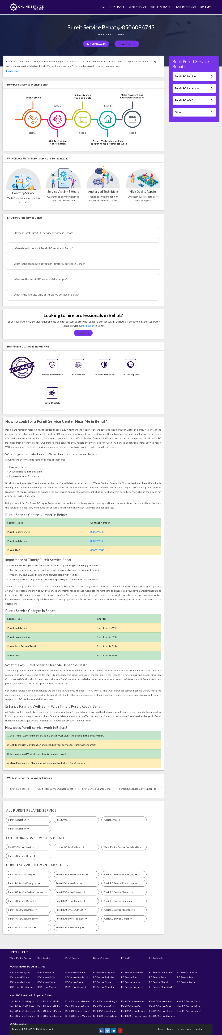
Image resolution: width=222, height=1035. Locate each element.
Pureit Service (112, 819)
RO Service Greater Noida (22, 987)
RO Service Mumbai (75, 972)
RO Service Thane (74, 982)
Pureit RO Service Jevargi (70, 927)
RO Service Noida (46, 977)
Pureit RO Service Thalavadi (71, 918)
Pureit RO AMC (194, 100)
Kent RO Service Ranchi (188, 1011)
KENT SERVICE (138, 7)
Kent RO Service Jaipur (188, 1006)
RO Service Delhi (45, 972)
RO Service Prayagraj (132, 987)
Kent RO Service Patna (104, 1011)
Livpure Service (101, 958)
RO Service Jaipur (186, 977)
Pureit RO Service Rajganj (22, 901)
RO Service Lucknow (20, 982)
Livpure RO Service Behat (70, 847)
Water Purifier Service (20, 958)
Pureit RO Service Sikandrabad (120, 883)
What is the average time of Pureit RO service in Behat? (46, 294)
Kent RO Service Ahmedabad (162, 1001)
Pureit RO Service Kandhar (23, 918)
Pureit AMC (63, 819)
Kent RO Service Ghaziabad (78, 1006)
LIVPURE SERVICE (186, 7)
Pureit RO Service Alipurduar (119, 909)
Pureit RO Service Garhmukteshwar (27, 892)
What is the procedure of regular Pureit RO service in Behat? (49, 263)
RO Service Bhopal (158, 982)
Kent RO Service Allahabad (106, 1016)
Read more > (13, 71)
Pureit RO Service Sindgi (21, 874)
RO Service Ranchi (186, 982)
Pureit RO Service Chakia (22, 927)
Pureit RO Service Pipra (69, 883)
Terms (169, 1028)
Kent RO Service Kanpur (49, 1011)
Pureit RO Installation (194, 88)
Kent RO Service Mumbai (78, 1001)
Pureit (111, 34)
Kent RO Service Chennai (189, 1001)
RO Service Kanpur (46, 982)
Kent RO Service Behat (21, 847)
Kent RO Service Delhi (48, 1001)
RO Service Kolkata (19, 977)
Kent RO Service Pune (160, 1006)
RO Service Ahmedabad (161, 972)
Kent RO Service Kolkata (22, 1006)
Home (101, 34)
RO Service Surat (129, 977)
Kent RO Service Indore (133, 1011)
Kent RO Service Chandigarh (162, 1016)
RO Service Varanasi (75, 987)
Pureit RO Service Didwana (71, 909)
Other (194, 112)
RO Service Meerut (47, 987)
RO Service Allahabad (104, 987)
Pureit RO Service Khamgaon (24, 883)
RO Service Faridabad (104, 977)
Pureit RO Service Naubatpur (119, 901)
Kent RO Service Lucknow (22, 1011)
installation (87, 325)
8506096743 (96, 44)
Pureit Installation (18, 819)
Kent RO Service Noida (48, 1006)
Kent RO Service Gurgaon (22, 1001)
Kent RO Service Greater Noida (22, 1016)
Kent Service (43, 958)
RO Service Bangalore (104, 972)
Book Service (126, 44)
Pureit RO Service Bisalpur (118, 892)
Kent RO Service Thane (77, 1011)
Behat (121, 34)
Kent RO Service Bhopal (161, 1011)
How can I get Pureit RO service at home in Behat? (43, 232)
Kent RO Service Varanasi (78, 1016)
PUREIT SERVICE (160, 7)
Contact (198, 1028)
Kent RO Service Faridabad (106, 1006)
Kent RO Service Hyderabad (134, 1001)
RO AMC (205, 7)
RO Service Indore (130, 982)
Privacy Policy (184, 1028)
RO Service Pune (157, 977)
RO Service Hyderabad (132, 972)
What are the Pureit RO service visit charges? (40, 279)
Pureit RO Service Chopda (70, 901)
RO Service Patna (102, 982)
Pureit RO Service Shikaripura (72, 874)
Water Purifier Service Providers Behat (124, 847)
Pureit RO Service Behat (21, 856)
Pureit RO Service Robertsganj (120, 874)
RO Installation (156, 958)
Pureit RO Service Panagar (70, 892)
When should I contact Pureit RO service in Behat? (43, 248)
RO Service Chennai (187, 972)
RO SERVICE (117, 7)
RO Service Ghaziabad (76, 977)
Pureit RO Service (194, 76)
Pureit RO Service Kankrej (22, 909)
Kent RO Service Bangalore (106, 1001)
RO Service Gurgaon (20, 972)
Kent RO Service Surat (132, 1006)
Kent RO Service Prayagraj (134, 1016)
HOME (102, 7)
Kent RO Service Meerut (49, 1016)
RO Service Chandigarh (160, 987)
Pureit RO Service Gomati (118, 918)
